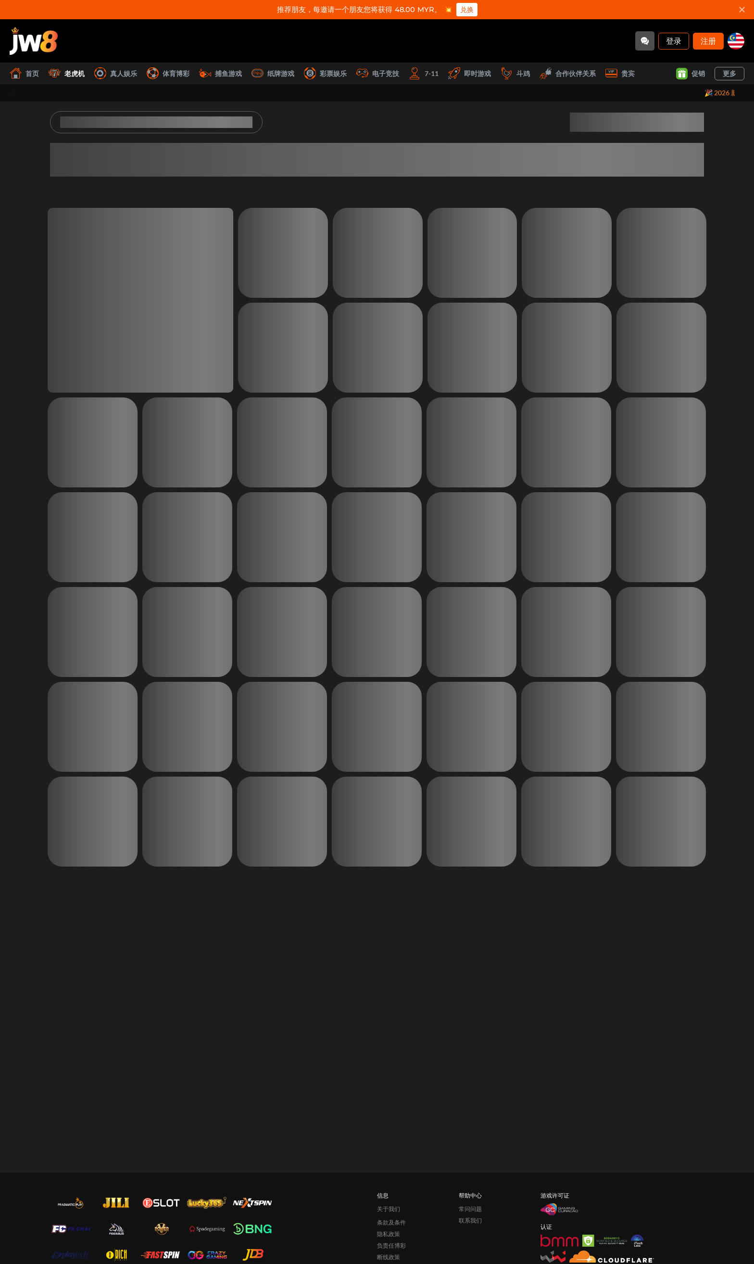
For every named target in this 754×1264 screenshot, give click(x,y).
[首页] (34, 41)
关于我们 (388, 1209)
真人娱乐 (115, 73)
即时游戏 (469, 73)
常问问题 (470, 1209)
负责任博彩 (391, 1245)
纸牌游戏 (272, 73)
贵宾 (620, 73)
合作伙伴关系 (568, 73)
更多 (729, 73)
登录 (673, 40)
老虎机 (67, 73)
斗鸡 (515, 73)
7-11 (424, 73)
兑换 (467, 9)
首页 (24, 73)
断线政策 (388, 1257)
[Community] (644, 41)
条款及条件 (391, 1222)
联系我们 (470, 1220)
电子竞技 (377, 73)
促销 (690, 73)
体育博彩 (168, 73)
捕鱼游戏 (220, 73)
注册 (708, 40)
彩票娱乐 (325, 73)
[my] (736, 41)
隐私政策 (388, 1234)
